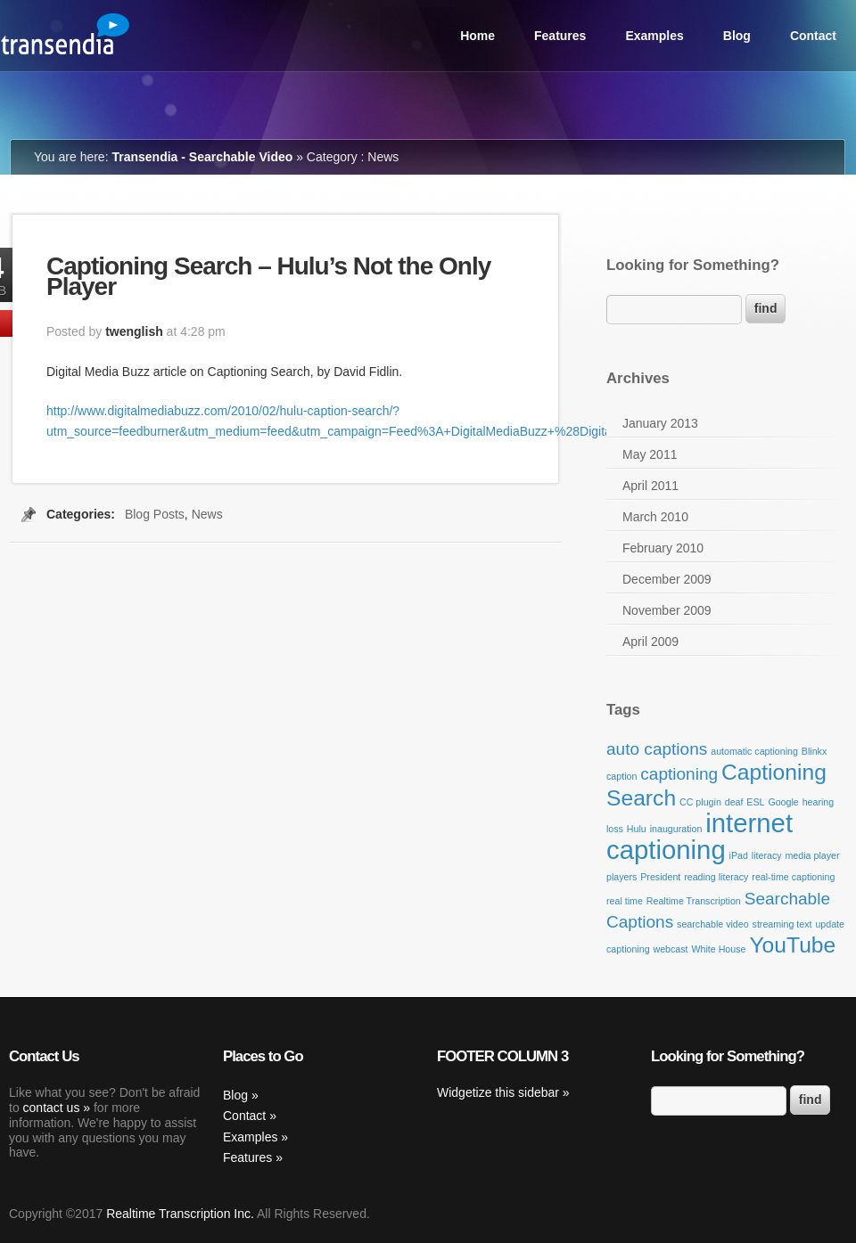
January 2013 (660, 423)
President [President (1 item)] (660, 876)
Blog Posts (155, 514)
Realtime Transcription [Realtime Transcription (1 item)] (693, 900)
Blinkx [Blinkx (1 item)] (814, 751)
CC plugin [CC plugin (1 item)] (700, 802)
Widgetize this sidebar (498, 1092)
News (207, 514)
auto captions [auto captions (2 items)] (656, 749)
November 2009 (667, 610)
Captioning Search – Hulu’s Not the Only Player (268, 276)
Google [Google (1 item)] (783, 802)
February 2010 (663, 548)
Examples (654, 36)
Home (477, 36)
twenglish (134, 331)
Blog (737, 36)
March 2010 (655, 517)
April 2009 (650, 641)
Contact (813, 36)
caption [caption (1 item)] (621, 776)
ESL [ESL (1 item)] (755, 802)
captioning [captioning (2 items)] (679, 774)
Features (560, 36)
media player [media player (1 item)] (812, 855)
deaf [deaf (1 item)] (734, 802)
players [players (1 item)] (621, 876)
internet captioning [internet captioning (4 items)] (699, 836)
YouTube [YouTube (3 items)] (792, 945)
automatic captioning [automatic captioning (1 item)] (754, 751)
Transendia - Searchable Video (201, 157)
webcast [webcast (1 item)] (670, 949)
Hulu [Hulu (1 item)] (636, 828)
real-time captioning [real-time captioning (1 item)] (793, 876)
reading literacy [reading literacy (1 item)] (716, 876)
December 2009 (667, 579)
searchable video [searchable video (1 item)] (713, 924)
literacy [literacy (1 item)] (767, 855)
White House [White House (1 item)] (718, 949)
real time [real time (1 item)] (624, 900)
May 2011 (649, 454)
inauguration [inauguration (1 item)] (676, 828)
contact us (51, 1107)
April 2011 (650, 485)
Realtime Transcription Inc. (180, 1213)
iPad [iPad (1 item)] (738, 855)
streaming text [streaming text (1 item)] (782, 924)
